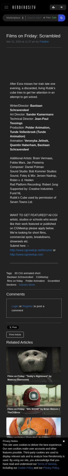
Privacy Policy (51, 467)
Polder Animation (35, 280)
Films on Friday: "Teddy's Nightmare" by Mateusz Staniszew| (29, 378)
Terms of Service (46, 464)
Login (15, 306)
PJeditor (44, 41)
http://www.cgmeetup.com (26, 254)
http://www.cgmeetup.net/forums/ (31, 250)
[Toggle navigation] (6, 7)
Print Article (15, 334)
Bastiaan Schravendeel (20, 277)
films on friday (15, 280)
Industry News (27, 284)
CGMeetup (42, 277)
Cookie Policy (25, 467)
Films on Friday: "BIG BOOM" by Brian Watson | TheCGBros (33, 411)
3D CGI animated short (27, 273)
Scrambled (54, 280)
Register (27, 306)
